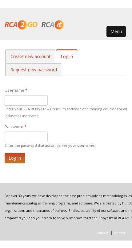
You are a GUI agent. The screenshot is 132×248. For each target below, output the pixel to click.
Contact (102, 233)
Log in (69, 58)
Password (15, 126)
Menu (116, 31)
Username (16, 90)
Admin (119, 233)
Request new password (33, 70)
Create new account (30, 56)
